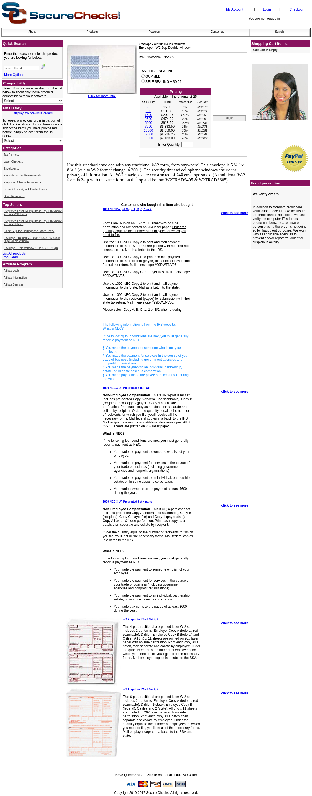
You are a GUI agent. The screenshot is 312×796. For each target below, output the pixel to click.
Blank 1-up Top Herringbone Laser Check (29, 231)
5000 (148, 123)
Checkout (296, 9)
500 (148, 111)
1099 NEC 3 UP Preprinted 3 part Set (126, 387)
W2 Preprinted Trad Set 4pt (140, 619)
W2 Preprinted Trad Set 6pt (140, 689)
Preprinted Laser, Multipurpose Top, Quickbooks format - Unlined (33, 223)
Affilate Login (12, 270)
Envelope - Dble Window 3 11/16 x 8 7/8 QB (31, 248)
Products (92, 31)
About (32, 31)
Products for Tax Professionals (22, 175)
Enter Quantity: (175, 145)
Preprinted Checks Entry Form (22, 182)
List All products (14, 253)
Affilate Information (15, 277)
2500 (148, 119)
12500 (148, 134)
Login (267, 9)
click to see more (234, 213)
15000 (148, 138)
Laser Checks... (13, 161)
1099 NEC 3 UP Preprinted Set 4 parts (127, 501)
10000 (148, 130)
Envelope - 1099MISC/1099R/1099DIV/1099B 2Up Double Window (32, 240)
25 (148, 107)
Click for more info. (102, 96)
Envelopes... (11, 168)
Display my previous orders (33, 113)
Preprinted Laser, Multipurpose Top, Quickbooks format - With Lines (33, 213)
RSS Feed (10, 257)
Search (279, 31)
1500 (148, 115)
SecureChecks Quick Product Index (25, 189)
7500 (148, 127)
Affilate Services (14, 284)
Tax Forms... (11, 154)
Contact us (217, 31)
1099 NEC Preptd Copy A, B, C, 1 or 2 (127, 209)
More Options (14, 75)
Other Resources (14, 196)
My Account (234, 9)
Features (154, 31)
